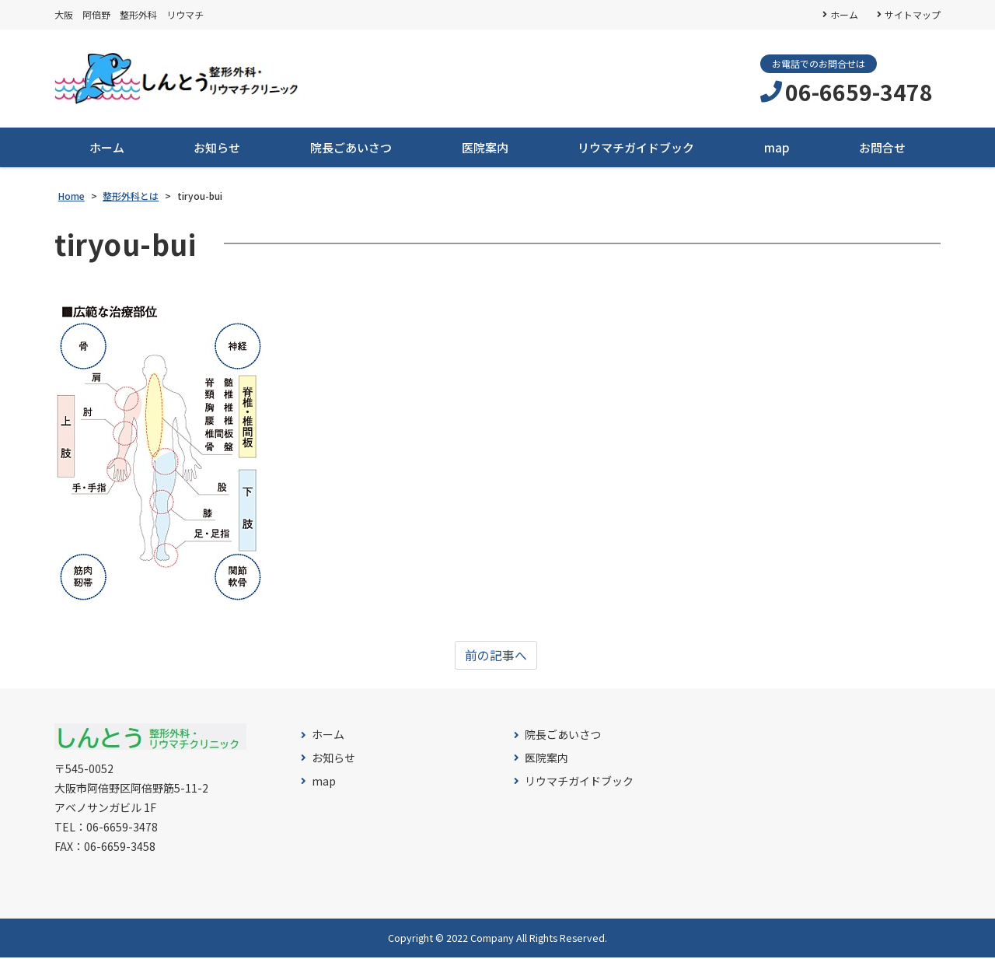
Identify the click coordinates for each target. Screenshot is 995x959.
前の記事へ (496, 656)
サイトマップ (913, 14)
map (777, 148)
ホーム (844, 14)
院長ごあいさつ (351, 148)
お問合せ (882, 148)
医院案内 (485, 148)
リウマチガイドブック (636, 148)
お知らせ (217, 148)
